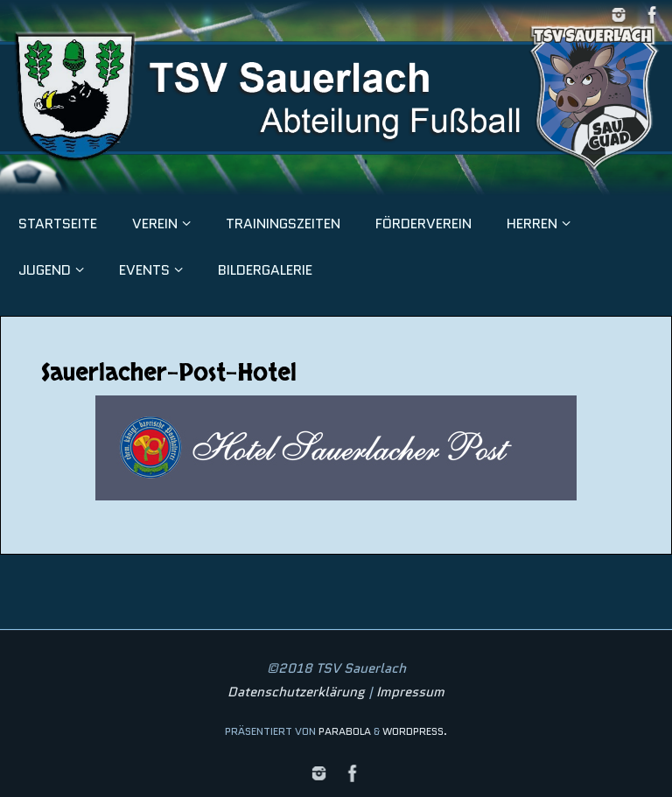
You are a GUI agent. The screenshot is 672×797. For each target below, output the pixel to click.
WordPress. (414, 731)
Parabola (344, 731)
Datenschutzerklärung (296, 692)
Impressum (410, 692)
